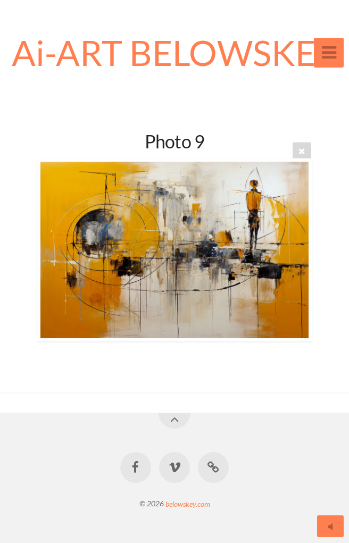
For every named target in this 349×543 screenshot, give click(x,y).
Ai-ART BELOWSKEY (175, 52)
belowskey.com (187, 503)
